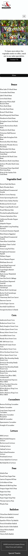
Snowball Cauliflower (7, 306)
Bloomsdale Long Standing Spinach (9, 227)
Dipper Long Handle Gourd (9, 207)
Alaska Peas (4, 473)
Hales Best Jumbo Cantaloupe (6, 286)
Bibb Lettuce (4, 436)
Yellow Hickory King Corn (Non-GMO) (9, 393)
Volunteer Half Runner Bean (8, 134)
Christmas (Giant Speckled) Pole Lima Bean (9, 169)
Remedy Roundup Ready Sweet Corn (8, 372)
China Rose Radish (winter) (9, 514)
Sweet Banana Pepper (7, 259)
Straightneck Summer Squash (7, 253)
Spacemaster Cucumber (8, 422)
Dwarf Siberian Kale (7, 210)
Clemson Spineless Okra (8, 216)
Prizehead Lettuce (6, 456)
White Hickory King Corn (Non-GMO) (9, 389)
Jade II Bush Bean (6, 95)
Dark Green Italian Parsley (9, 201)
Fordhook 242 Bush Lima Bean (8, 157)
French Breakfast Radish (8, 523)
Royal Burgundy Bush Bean (9, 115)
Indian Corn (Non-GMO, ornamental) (8, 376)
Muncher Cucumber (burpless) (7, 416)
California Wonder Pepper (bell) (9, 220)
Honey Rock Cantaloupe (8, 290)
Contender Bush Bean (7, 92)
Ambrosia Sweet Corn (7, 320)
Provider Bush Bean (7, 109)
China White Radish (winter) (7, 530)
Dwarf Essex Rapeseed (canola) (7, 282)
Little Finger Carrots (7, 303)
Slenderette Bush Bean (8, 118)
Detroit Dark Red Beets (7, 184)
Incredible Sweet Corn (7, 335)
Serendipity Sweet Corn (8, 349)
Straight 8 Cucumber (7, 425)
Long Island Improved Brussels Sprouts (7, 266)
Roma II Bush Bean (6, 112)
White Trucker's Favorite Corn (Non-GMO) (8, 385)
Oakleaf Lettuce (5, 449)
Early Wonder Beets (7, 187)
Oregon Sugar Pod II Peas (8, 488)
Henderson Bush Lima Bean (9, 161)
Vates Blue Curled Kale (7, 241)
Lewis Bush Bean (5, 98)
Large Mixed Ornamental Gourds (8, 238)
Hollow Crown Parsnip (7, 194)
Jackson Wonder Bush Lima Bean (9, 165)
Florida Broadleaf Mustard (9, 213)
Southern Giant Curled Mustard (7, 245)
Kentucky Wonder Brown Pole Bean (9, 146)
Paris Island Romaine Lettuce (7, 453)
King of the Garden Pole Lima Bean (8, 173)
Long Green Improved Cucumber (7, 411)
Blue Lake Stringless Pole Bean (8, 138)
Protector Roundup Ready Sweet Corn (9, 363)
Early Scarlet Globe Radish (9, 526)
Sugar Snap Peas (5, 495)
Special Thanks (14, 553)
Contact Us (14, 60)
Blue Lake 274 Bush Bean (8, 89)
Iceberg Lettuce (5, 446)
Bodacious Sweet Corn (7, 323)
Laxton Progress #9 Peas (8, 479)
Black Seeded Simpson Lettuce (7, 439)
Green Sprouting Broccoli (9, 198)
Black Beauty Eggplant (8, 234)
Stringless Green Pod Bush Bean (9, 122)
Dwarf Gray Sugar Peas (7, 476)
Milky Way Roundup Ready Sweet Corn (9, 359)
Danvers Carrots (5, 300)
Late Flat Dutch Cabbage (8, 278)
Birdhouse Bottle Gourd (8, 204)
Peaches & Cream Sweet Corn (8, 345)
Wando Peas (4, 504)
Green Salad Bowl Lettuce (8, 460)
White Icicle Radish (7, 517)
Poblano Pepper (5, 256)
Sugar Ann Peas (5, 491)
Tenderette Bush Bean (7, 130)
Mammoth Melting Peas (8, 485)
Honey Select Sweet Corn (8, 332)
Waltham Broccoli (6, 262)
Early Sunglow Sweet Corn (9, 326)
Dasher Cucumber (6, 407)
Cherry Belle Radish (7, 534)
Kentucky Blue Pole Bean (8, 142)
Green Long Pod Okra (7, 249)
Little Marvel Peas (6, 482)
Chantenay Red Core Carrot (9, 297)
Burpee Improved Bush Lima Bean (8, 153)
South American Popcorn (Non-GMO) (8, 381)
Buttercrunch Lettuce (7, 443)
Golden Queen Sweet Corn (9, 329)
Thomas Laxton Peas (7, 501)
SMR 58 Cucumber (6, 419)
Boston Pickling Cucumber (9, 404)
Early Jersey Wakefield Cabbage (8, 275)
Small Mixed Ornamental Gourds (8, 191)
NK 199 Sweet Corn (6, 341)
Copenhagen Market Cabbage (7, 270)
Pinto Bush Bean (5, 106)
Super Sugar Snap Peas (7, 498)
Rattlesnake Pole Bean (7, 149)
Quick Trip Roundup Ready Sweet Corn (9, 368)
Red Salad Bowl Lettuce (8, 463)
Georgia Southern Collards (9, 310)
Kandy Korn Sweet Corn (8, 338)
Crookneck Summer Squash (9, 231)
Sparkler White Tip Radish (9, 520)
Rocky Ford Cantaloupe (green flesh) (8, 294)
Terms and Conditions (16, 547)
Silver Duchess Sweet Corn (9, 352)
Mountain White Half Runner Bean (7, 102)
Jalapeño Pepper (5, 223)
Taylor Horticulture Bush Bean (8, 126)
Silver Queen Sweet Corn (8, 355)
